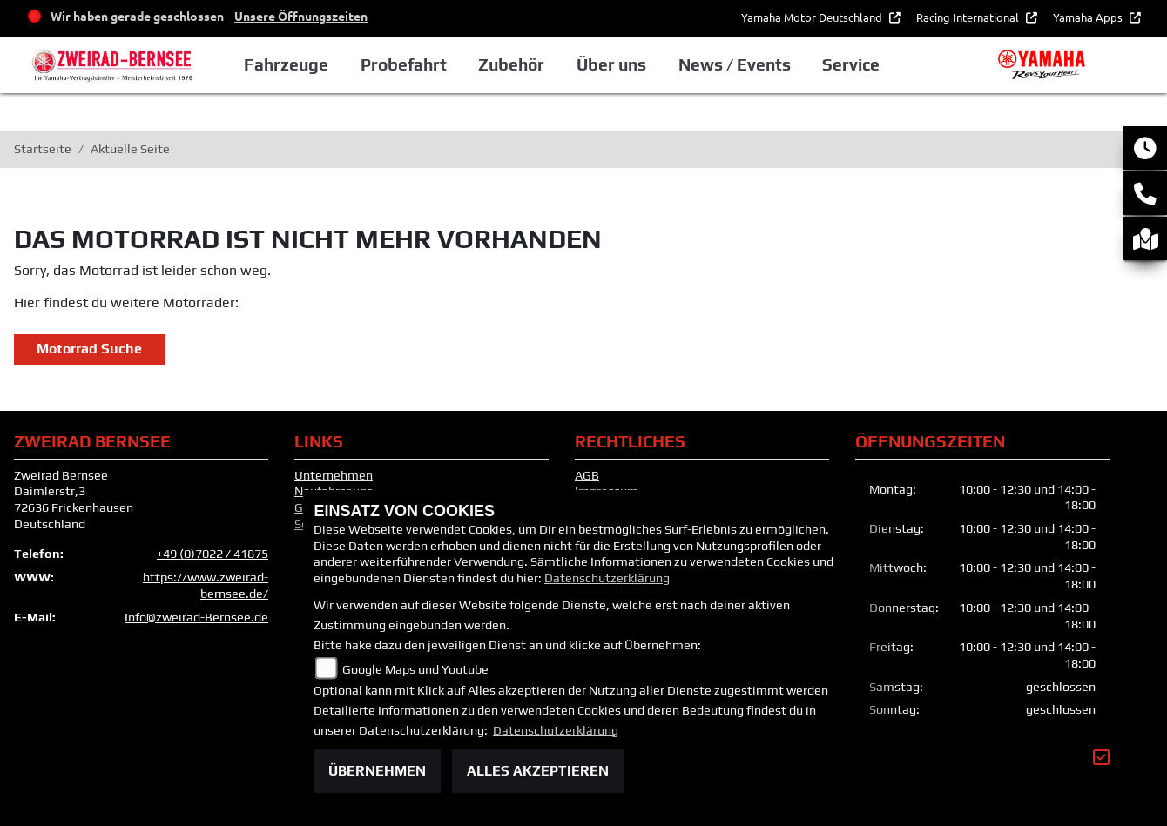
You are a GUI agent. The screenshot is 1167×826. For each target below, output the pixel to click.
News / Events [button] (748, 64)
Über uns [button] (625, 64)
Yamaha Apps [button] (1089, 17)
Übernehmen (377, 770)
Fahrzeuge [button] (301, 64)
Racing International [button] (969, 17)
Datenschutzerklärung (607, 578)
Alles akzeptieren (538, 770)
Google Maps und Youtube (415, 669)
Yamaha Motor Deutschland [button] (813, 17)
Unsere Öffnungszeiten (301, 16)
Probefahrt (418, 64)
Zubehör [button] (526, 64)
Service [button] (865, 64)
